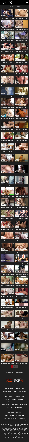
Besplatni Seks (20, 415)
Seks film (22, 418)
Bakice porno (8, 396)
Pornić (24, 420)
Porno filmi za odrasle (19, 402)
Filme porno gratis (19, 396)
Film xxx (7, 399)
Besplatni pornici (20, 393)
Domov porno (15, 404)
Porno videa (23, 404)
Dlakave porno (18, 407)
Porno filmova (19, 385)
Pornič (9, 437)
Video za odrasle (9, 415)
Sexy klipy (10, 407)
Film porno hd (22, 391)
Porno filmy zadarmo (14, 410)
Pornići (14, 399)
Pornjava (17, 420)
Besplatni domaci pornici (14, 412)
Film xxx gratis (7, 391)
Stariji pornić (9, 388)
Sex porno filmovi (8, 420)
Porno (15, 391)
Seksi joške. (6, 402)
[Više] (27, 2)
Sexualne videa (20, 388)
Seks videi (21, 399)
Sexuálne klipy (8, 393)
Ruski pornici (9, 385)
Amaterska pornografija (10, 418)
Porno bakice (5, 404)
